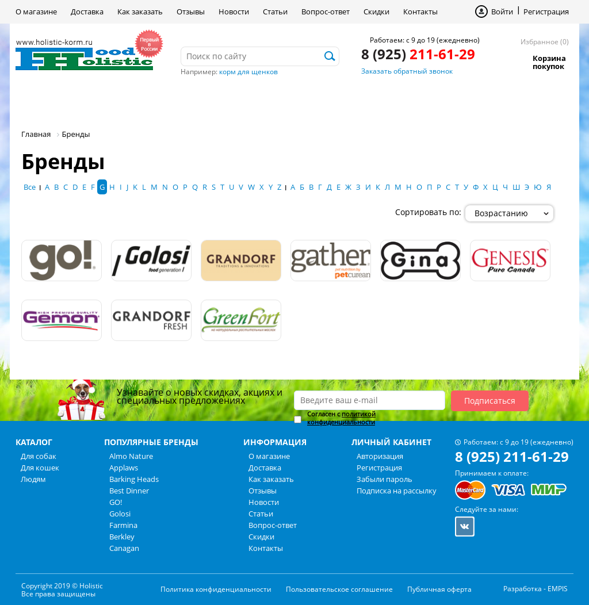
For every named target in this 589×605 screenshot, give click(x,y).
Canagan (124, 548)
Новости (234, 11)
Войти (502, 11)
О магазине (36, 11)
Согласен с (341, 418)
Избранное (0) (545, 42)
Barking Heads (134, 479)
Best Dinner (129, 490)
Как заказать (140, 11)
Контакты (420, 11)
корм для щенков (248, 71)
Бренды (264, 100)
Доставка (87, 11)
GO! (115, 502)
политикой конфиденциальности (341, 417)
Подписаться (489, 400)
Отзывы (191, 11)
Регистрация (546, 11)
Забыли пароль (384, 479)
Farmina (123, 525)
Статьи (275, 11)
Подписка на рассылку (397, 490)
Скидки (376, 11)
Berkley (122, 536)
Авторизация (380, 456)
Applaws (123, 467)
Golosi (120, 513)
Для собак (54, 100)
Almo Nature (131, 456)
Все (30, 187)
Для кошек (132, 100)
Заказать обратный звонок (407, 71)
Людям (202, 100)
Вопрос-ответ (325, 11)
